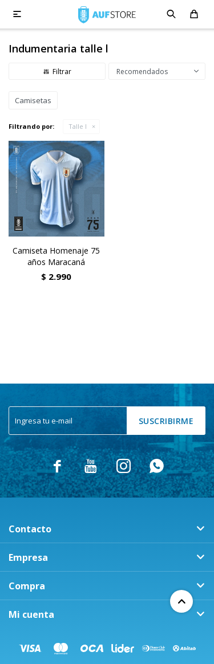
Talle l (77, 126)
